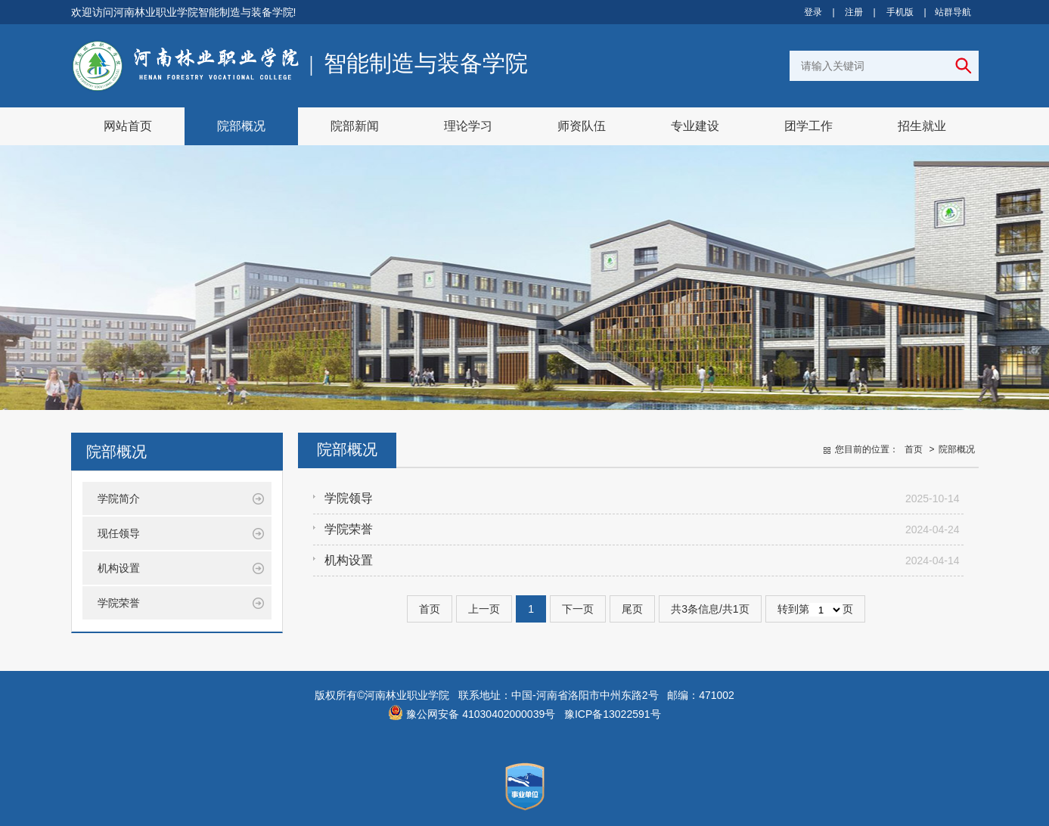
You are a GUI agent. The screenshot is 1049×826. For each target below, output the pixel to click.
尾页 (632, 609)
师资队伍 (581, 126)
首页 (914, 449)
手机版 (900, 12)
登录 (813, 12)
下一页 (578, 609)
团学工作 (808, 126)
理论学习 (468, 126)
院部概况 (241, 126)
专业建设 (695, 126)
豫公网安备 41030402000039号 (471, 714)
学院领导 (348, 498)
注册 (854, 12)
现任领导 (119, 533)
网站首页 (128, 126)
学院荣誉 (119, 603)
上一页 (484, 609)
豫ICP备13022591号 (612, 714)
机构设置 (119, 568)
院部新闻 (355, 126)
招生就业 (922, 126)
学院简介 (119, 498)
